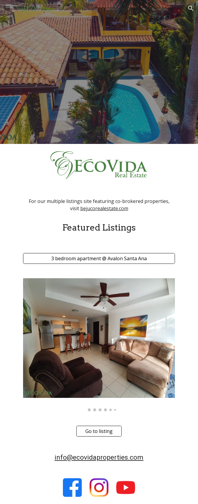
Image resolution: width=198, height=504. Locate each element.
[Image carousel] (99, 344)
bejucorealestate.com (104, 208)
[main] (99, 205)
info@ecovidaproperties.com (99, 457)
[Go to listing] (99, 431)
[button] (7, 8)
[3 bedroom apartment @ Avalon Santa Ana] (99, 258)
